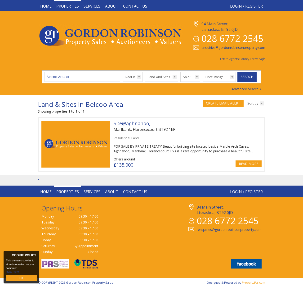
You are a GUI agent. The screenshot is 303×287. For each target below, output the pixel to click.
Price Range (214, 77)
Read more (12, 271)
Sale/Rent (190, 77)
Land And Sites (158, 77)
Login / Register (246, 6)
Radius (130, 77)
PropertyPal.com (253, 282)
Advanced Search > (247, 89)
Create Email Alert (223, 103)
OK (21, 278)
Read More (248, 163)
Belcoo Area (58, 76)
